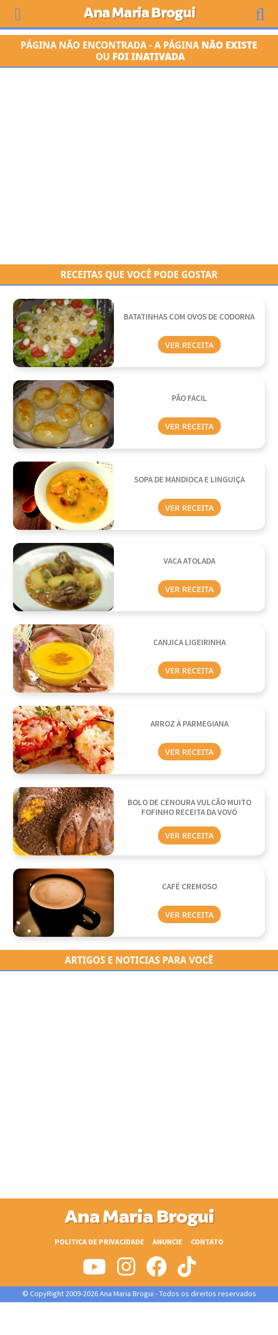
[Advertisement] (139, 166)
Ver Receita (189, 344)
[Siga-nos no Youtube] (94, 1271)
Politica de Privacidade (99, 1242)
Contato (207, 1242)
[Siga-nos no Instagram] (126, 1271)
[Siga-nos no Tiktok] (187, 1271)
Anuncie (167, 1242)
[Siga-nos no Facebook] (156, 1271)
